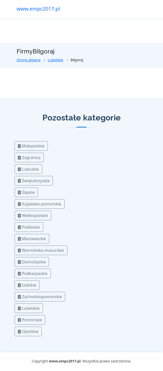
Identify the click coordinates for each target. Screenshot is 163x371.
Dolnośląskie (32, 262)
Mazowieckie (32, 238)
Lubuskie (28, 169)
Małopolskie (31, 146)
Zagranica (29, 157)
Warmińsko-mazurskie (41, 250)
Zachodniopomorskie (40, 296)
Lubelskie (55, 59)
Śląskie (26, 192)
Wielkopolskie (33, 215)
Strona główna (28, 59)
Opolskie (28, 331)
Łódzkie (27, 285)
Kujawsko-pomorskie (39, 204)
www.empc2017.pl (38, 8)
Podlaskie (29, 227)
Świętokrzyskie (34, 180)
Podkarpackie (33, 273)
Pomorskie (30, 320)
